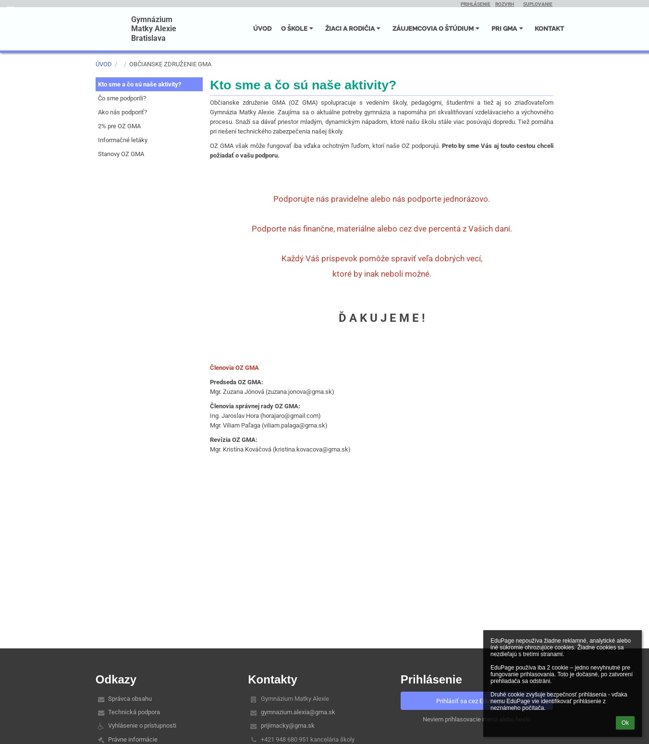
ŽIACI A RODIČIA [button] (354, 28)
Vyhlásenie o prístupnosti (142, 725)
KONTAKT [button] (549, 28)
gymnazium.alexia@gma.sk (298, 712)
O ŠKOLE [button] (298, 28)
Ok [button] (625, 723)
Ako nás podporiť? (122, 112)
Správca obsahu (130, 698)
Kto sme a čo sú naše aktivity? (139, 84)
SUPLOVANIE (537, 4)
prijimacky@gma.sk (288, 725)
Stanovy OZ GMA (121, 154)
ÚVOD (104, 64)
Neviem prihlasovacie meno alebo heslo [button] (476, 719)
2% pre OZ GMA (119, 126)
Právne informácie (133, 739)
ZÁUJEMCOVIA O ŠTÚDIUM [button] (437, 28)
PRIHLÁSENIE (475, 4)
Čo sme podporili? (122, 98)
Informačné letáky (122, 140)
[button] (10, 10)
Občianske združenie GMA (170, 64)
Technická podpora (134, 712)
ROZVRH (504, 4)
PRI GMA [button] (508, 28)
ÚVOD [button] (262, 28)
